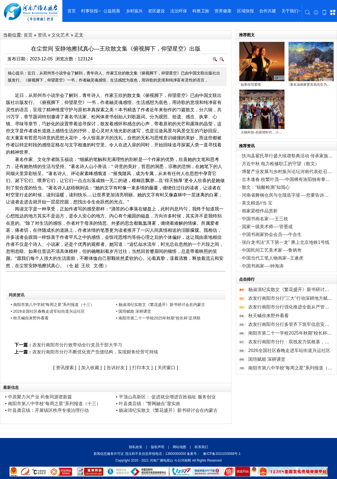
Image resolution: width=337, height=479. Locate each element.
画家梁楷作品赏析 (260, 210)
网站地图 (179, 447)
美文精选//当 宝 (257, 203)
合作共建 (267, 10)
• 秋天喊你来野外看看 (30, 318)
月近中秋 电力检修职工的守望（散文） (280, 163)
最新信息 (11, 387)
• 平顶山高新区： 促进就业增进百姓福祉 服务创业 (166, 396)
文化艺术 (60, 35)
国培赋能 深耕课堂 (266, 359)
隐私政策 (136, 447)
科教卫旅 (200, 10)
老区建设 (156, 10)
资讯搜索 (65, 367)
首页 (71, 10)
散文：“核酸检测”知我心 (266, 187)
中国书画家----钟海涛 (263, 266)
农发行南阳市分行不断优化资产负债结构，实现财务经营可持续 (95, 351)
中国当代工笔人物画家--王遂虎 (272, 258)
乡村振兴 (134, 10)
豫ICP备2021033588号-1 (221, 454)
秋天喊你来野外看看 (268, 315)
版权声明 (157, 447)
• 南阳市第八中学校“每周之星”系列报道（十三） (52, 304)
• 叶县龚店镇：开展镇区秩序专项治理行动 (47, 410)
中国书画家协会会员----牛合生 (272, 234)
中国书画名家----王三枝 (265, 218)
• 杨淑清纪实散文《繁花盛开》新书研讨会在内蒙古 (160, 304)
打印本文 (141, 367)
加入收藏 (90, 367)
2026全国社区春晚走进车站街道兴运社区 (289, 350)
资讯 (42, 35)
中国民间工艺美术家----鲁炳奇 (272, 250)
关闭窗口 (167, 367)
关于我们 (289, 10)
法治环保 (178, 10)
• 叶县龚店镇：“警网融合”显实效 (148, 403)
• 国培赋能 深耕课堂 (133, 311)
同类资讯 (16, 295)
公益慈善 (111, 10)
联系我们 (200, 447)
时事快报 (89, 10)
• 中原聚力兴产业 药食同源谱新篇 (38, 396)
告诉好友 (116, 367)
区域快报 (245, 10)
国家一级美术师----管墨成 (267, 226)
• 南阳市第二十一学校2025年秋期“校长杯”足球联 (158, 318)
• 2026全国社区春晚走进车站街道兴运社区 (48, 311)
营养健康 (223, 10)
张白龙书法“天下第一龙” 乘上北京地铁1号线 (285, 242)
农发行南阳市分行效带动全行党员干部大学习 (77, 344)
